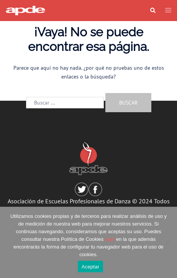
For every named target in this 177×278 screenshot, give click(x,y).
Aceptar (91, 267)
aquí (110, 239)
